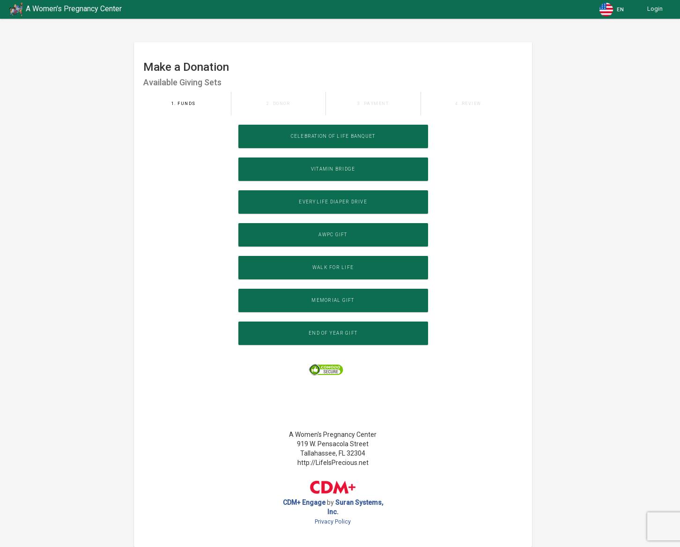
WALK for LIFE (333, 267)
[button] (612, 9)
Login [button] (655, 8)
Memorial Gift (332, 300)
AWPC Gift (332, 234)
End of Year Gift (333, 333)
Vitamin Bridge (333, 169)
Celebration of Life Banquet (333, 136)
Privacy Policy (333, 521)
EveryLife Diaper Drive (333, 201)
